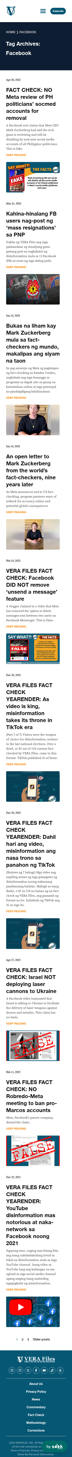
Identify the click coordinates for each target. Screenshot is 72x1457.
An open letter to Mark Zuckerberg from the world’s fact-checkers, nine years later (31, 470)
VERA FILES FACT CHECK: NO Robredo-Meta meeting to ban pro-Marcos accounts (31, 1096)
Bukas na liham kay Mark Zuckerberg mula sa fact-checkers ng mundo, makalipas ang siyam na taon (33, 343)
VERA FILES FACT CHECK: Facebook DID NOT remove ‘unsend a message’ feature (31, 585)
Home (10, 32)
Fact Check (36, 1415)
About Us (36, 1383)
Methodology (36, 1422)
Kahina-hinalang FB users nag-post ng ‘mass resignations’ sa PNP (31, 224)
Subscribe (58, 11)
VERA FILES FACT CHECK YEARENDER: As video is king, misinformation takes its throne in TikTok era (29, 706)
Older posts (41, 1339)
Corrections (36, 1430)
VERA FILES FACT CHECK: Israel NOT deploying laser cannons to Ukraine (31, 981)
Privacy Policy (36, 1391)
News (36, 1399)
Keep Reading (16, 155)
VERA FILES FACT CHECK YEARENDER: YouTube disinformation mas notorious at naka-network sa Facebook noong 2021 (30, 1215)
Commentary (36, 1407)
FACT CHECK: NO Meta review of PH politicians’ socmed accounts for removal (31, 104)
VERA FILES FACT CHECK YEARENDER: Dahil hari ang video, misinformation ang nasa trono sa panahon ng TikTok (31, 844)
